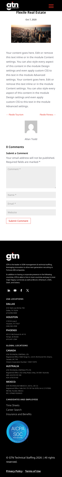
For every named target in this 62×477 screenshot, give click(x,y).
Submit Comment (18, 220)
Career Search (14, 409)
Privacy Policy (14, 471)
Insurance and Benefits (19, 414)
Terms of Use (33, 471)
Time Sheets (12, 405)
